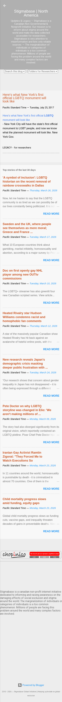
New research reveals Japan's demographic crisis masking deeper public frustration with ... (25, 363)
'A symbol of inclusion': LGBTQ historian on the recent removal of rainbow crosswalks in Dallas (27, 181)
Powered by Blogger (31, 685)
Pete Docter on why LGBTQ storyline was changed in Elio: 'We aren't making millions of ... (27, 410)
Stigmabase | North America (31, 13)
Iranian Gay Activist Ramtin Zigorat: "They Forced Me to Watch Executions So (22, 456)
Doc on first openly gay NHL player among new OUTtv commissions (22, 274)
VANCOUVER (31, 575)
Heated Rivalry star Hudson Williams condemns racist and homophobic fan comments (24, 317)
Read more (51, 213)
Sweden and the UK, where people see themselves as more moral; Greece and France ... (27, 228)
